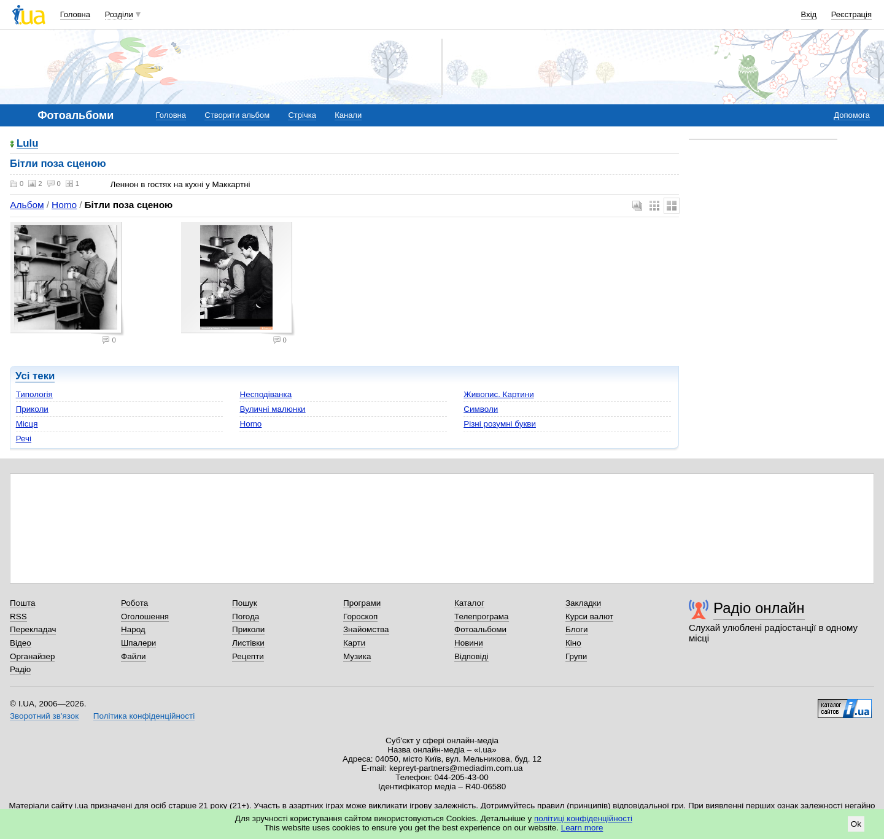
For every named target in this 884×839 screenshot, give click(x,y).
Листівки (248, 643)
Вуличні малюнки (272, 409)
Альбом (27, 204)
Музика (357, 656)
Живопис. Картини (498, 394)
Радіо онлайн (759, 608)
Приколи (32, 409)
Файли (133, 656)
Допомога (851, 115)
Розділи (119, 14)
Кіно (573, 643)
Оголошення (145, 616)
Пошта (22, 603)
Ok (856, 824)
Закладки (583, 603)
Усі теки (35, 376)
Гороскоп (360, 616)
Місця (27, 423)
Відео (20, 643)
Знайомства (366, 629)
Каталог (469, 603)
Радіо (20, 669)
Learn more (582, 827)
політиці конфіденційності (583, 818)
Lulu (27, 144)
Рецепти (248, 656)
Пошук (244, 603)
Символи (480, 409)
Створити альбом (236, 115)
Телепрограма (481, 616)
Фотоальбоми (480, 629)
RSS (18, 616)
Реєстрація (851, 14)
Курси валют (589, 616)
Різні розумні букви (499, 423)
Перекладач (33, 629)
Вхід (809, 14)
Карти (354, 643)
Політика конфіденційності (144, 716)
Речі (23, 438)
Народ (133, 629)
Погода (245, 616)
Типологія (34, 394)
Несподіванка (265, 394)
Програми (362, 603)
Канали (348, 115)
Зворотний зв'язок (44, 716)
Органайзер (32, 656)
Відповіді (471, 656)
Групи (576, 656)
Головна (75, 14)
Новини (468, 643)
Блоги (576, 629)
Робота (134, 603)
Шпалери (138, 643)
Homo (64, 204)
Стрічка (302, 115)
